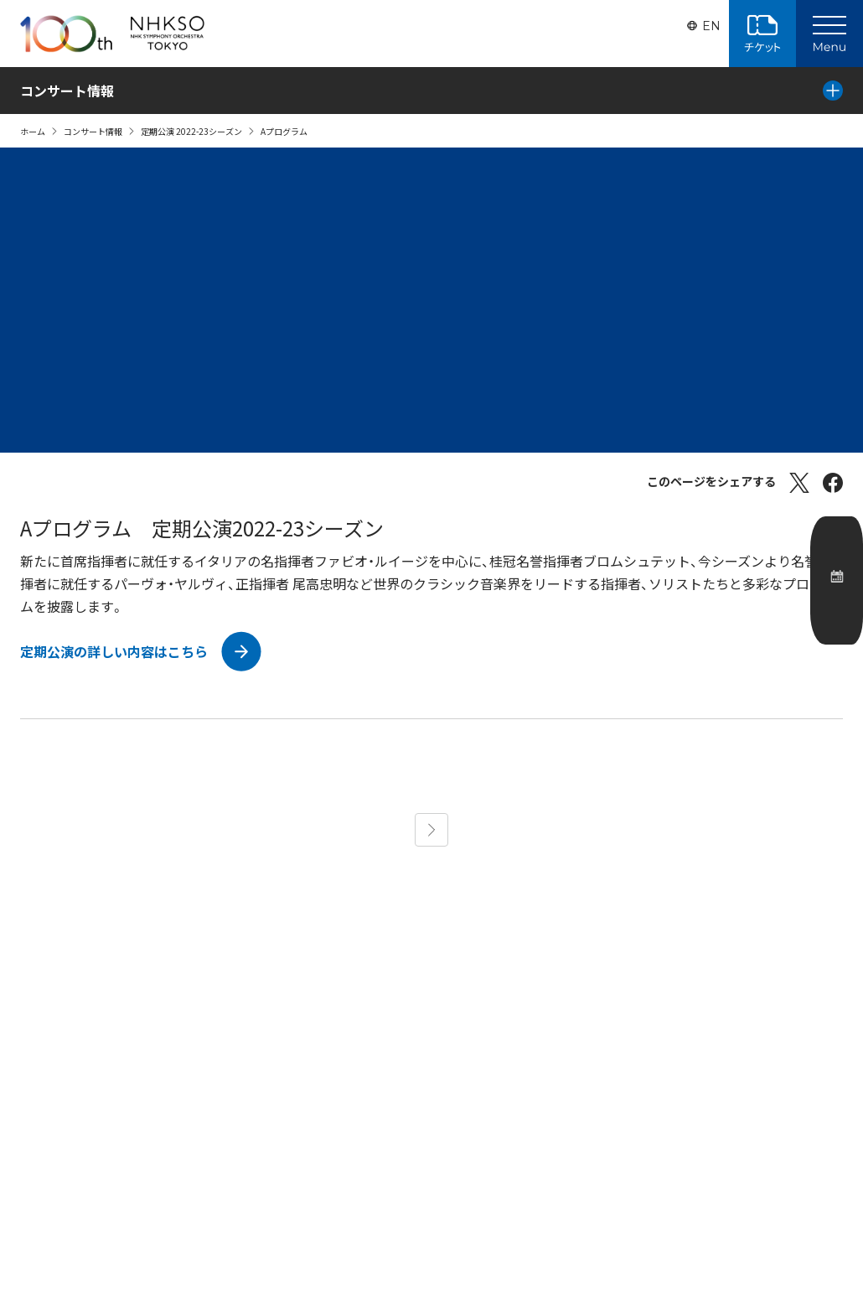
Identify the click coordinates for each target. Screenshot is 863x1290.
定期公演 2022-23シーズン (191, 131)
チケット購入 (762, 33)
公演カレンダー (839, 616)
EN (709, 33)
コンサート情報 (93, 131)
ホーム (32, 131)
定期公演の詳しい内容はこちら (114, 651)
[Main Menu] (829, 33)
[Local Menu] (832, 90)
